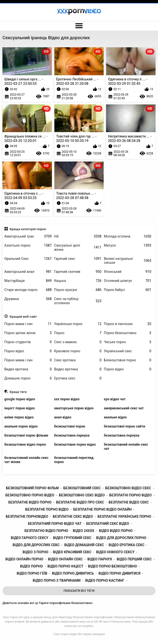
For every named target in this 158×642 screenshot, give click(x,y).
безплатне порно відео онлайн (102, 509)
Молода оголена (127, 236)
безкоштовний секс (82, 488)
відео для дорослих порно (121, 538)
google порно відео (19, 399)
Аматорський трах (28, 236)
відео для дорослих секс (36, 545)
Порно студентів (28, 342)
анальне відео (115, 417)
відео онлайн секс (65, 559)
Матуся (127, 245)
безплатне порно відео (47, 509)
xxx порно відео (67, 399)
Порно (77, 333)
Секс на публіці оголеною (77, 301)
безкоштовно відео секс (128, 488)
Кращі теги (18, 392)
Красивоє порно (77, 351)
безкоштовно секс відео (82, 495)
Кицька (77, 281)
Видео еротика (28, 369)
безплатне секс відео (73, 516)
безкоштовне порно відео (75, 444)
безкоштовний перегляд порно (74, 460)
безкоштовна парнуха (71, 435)
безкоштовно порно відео (29, 495)
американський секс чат (124, 408)
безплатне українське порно (124, 516)
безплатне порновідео (27, 516)
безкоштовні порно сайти (124, 426)
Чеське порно (127, 342)
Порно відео (28, 351)
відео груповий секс (72, 538)
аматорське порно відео (74, 408)
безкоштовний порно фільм (32, 488)
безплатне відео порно (29, 502)
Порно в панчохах (127, 324)
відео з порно (35, 552)
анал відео (62, 417)
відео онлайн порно (24, 559)
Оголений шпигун (127, 281)
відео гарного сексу (29, 538)
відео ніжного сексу (115, 552)
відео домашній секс (84, 545)
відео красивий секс (72, 552)
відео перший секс (134, 559)
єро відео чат (114, 399)
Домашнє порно (28, 378)
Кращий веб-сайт (23, 316)
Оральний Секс (28, 259)
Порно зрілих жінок (28, 333)
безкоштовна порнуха (121, 435)
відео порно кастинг (104, 580)
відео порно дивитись (73, 573)
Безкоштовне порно (127, 360)
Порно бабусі (127, 290)
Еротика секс (77, 378)
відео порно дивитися (119, 573)
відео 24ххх (83, 531)
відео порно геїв (32, 573)
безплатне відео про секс (80, 502)
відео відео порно (116, 531)
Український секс (127, 351)
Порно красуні (77, 290)
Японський (127, 272)
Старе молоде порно (28, 290)
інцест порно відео (19, 408)
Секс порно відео (65, 634)
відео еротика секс (126, 545)
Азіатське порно (28, 245)
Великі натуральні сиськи (127, 261)
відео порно (31, 566)
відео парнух (99, 559)
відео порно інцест (65, 566)
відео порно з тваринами (57, 580)
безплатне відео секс (129, 502)
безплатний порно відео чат (55, 524)
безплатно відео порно (46, 531)
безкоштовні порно (69, 426)
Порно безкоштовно (127, 333)
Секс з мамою (77, 342)
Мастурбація (28, 281)
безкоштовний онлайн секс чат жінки (26, 460)
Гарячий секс (77, 259)
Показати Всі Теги (78, 590)
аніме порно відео (19, 417)
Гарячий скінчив (77, 272)
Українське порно (77, 324)
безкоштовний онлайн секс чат (126, 446)
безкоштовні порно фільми (26, 435)
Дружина (28, 299)
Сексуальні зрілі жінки (77, 247)
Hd (77, 236)
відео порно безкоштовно (112, 566)
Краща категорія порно (28, 229)
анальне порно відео (21, 426)
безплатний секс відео (107, 524)
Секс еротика (77, 360)
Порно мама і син (28, 324)
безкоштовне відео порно (25, 444)
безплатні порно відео (130, 495)
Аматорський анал (28, 272)
